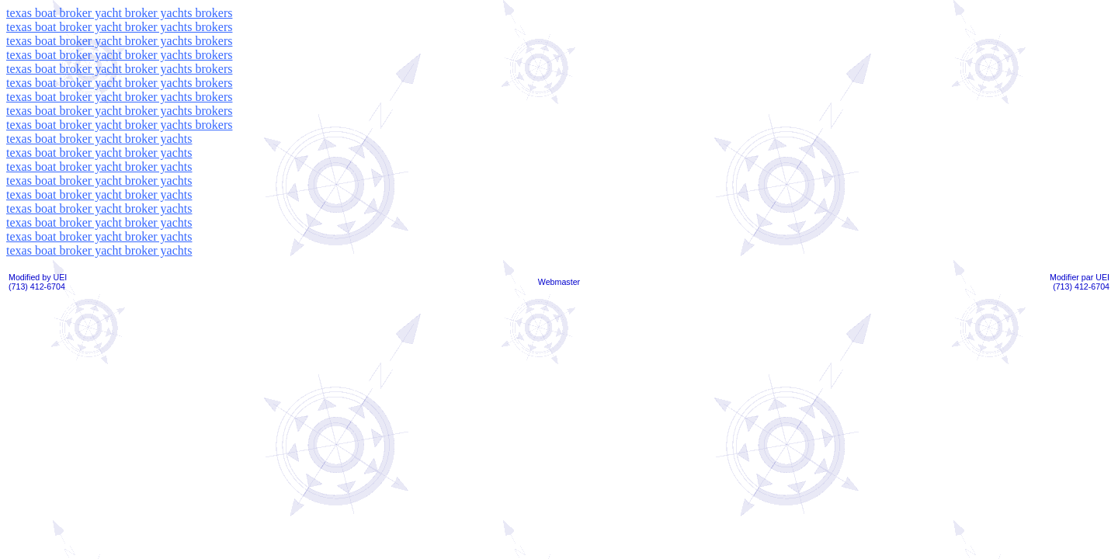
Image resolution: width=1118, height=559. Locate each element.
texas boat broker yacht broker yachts (99, 138)
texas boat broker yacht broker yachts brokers (119, 12)
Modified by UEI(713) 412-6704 (38, 282)
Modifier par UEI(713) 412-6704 (1079, 282)
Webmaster (559, 281)
